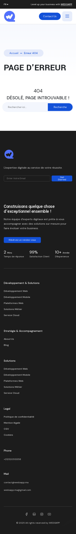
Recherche (60, 107)
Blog (6, 345)
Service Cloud (11, 315)
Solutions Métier (13, 309)
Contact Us (50, 16)
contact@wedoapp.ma (16, 482)
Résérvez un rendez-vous (22, 239)
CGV (6, 429)
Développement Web (16, 291)
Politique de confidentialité (19, 417)
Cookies (8, 435)
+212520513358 (12, 459)
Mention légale (12, 423)
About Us (9, 339)
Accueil (13, 53)
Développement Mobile (17, 297)
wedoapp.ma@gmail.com (17, 490)
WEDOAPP (66, 4)
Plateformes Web (13, 303)
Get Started (62, 178)
